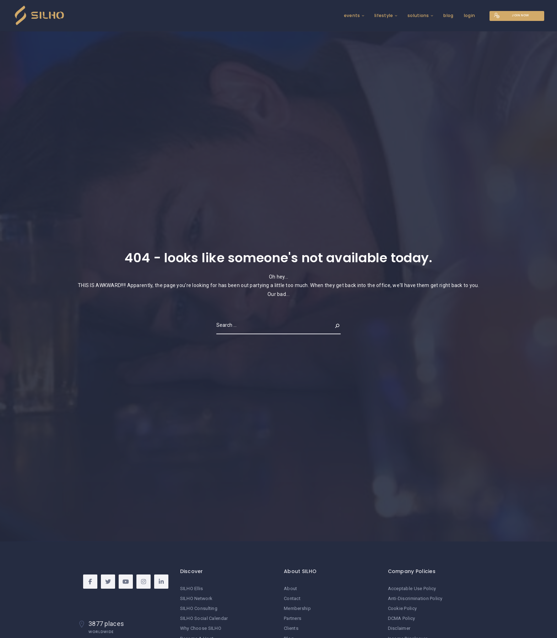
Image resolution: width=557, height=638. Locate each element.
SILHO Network (196, 598)
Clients (291, 628)
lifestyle (380, 15)
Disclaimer (399, 628)
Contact (292, 598)
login (465, 15)
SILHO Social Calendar (204, 618)
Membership (297, 608)
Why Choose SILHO (200, 628)
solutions (415, 15)
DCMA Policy (401, 618)
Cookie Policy (402, 608)
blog (445, 15)
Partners (292, 618)
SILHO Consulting (198, 608)
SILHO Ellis (191, 588)
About (290, 588)
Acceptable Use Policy (412, 588)
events (348, 15)
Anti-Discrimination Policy (415, 598)
